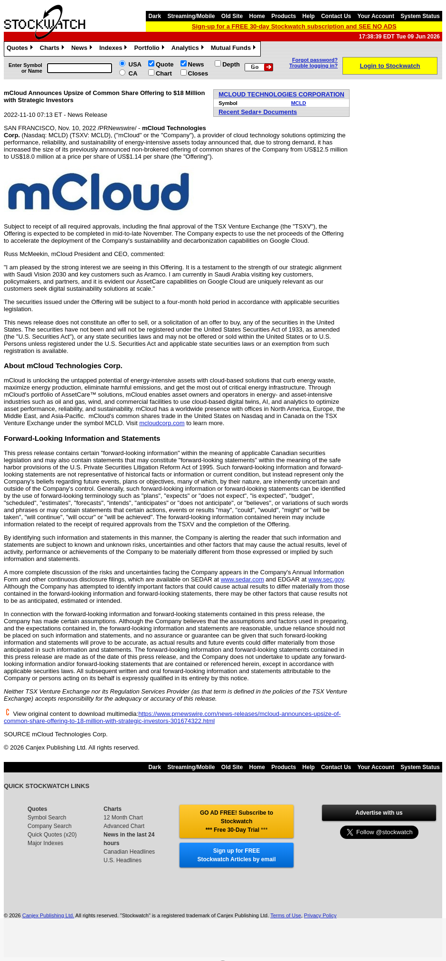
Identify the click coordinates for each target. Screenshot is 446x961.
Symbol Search (47, 817)
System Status (420, 16)
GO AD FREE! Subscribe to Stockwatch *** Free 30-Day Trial (236, 821)
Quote (165, 64)
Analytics (188, 49)
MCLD (298, 103)
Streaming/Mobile (191, 16)
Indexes (114, 49)
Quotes (21, 49)
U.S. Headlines (123, 860)
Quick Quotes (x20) (52, 834)
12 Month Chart (123, 817)
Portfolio (150, 49)
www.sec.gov (326, 579)
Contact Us (336, 16)
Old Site (232, 16)
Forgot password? (315, 60)
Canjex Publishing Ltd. (48, 915)
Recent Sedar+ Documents (257, 111)
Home (257, 16)
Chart (164, 73)
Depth (231, 64)
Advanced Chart (124, 826)
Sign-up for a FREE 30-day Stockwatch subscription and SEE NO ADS (294, 26)
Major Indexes (45, 843)
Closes (198, 73)
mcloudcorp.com (161, 423)
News (83, 49)
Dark (154, 16)
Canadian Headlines (129, 851)
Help (309, 16)
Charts (53, 49)
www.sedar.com (242, 579)
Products (283, 16)
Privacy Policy (320, 915)
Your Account (376, 16)
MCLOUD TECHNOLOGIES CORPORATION (281, 94)
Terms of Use (285, 915)
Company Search (50, 826)
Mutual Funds (234, 49)
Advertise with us (378, 812)
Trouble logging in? (313, 65)
